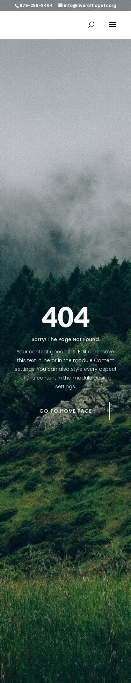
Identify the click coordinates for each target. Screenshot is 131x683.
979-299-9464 (36, 5)
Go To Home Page (65, 410)
